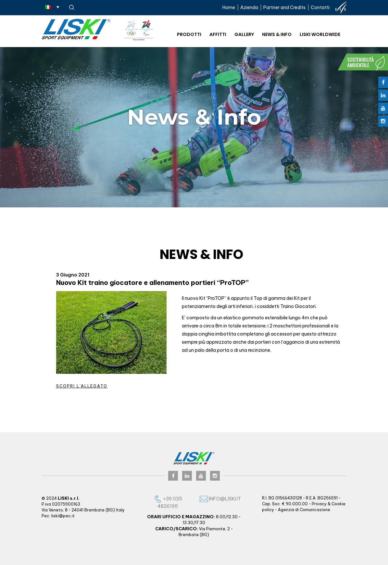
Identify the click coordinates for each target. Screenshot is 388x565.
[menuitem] (52, 7)
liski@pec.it (63, 515)
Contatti (320, 7)
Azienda (249, 7)
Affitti (217, 34)
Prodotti (189, 34)
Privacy (319, 503)
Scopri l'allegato (81, 386)
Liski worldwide (320, 34)
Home (228, 7)
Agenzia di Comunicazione (304, 509)
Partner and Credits (284, 7)
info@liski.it (220, 499)
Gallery (244, 34)
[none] (52, 7)
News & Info (277, 34)
